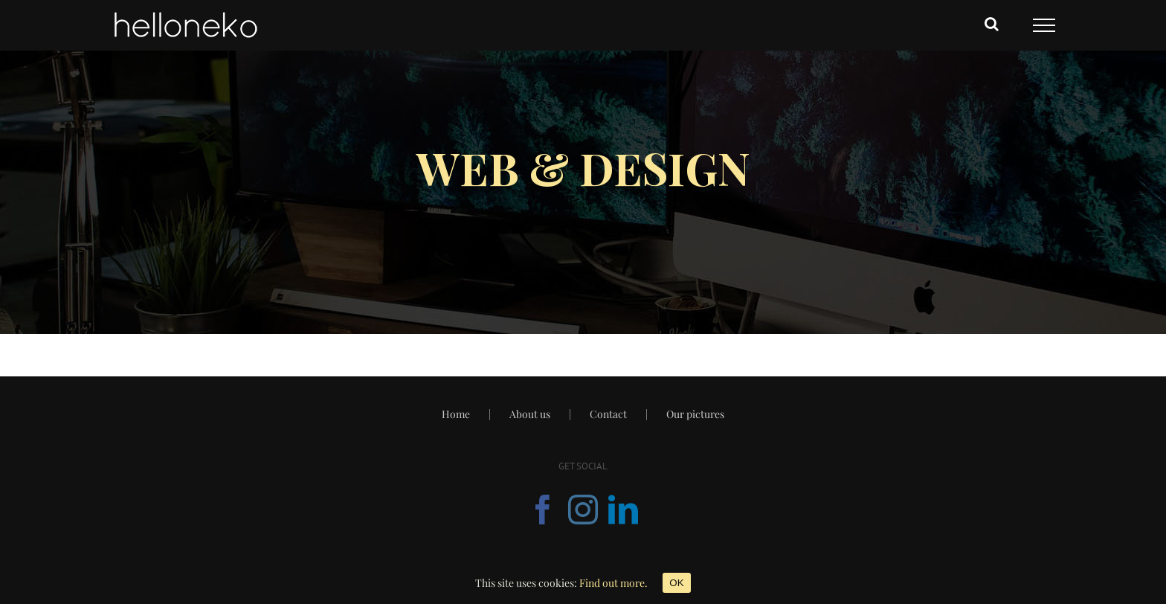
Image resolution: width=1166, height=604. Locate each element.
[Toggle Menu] (1044, 25)
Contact (608, 414)
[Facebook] (543, 509)
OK (676, 582)
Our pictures (695, 414)
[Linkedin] (623, 509)
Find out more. (613, 583)
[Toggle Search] (992, 23)
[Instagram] (583, 509)
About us (529, 414)
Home (456, 414)
